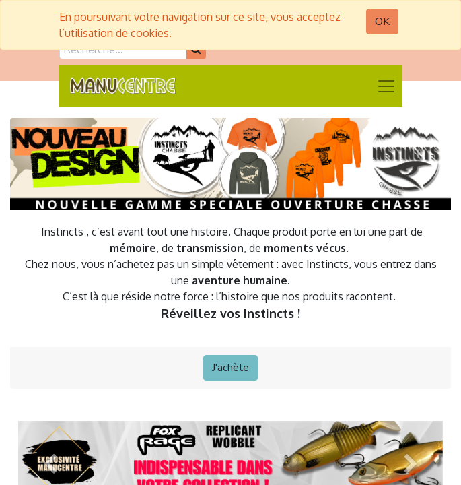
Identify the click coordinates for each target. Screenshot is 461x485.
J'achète (230, 367)
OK (382, 21)
